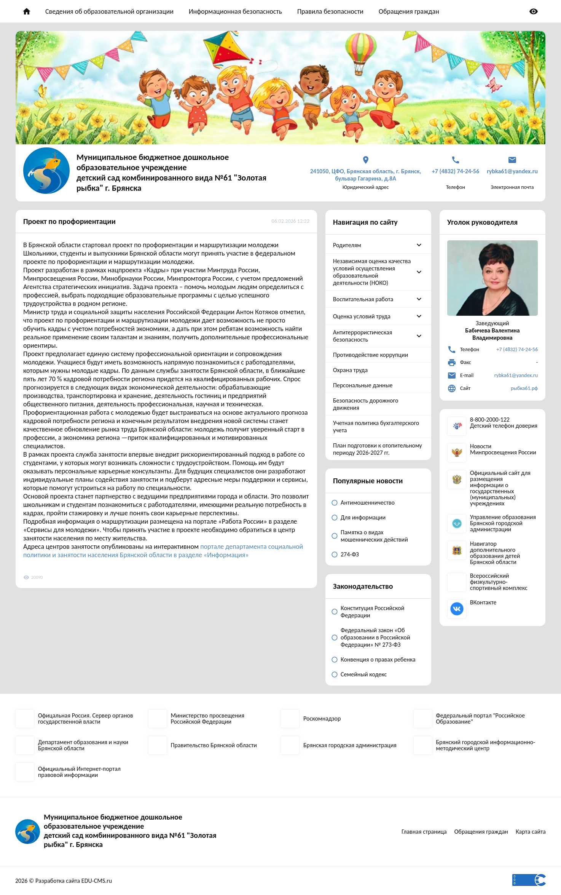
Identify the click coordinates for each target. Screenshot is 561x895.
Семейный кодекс (364, 674)
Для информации (363, 517)
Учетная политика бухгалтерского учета (376, 426)
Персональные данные (363, 385)
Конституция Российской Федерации (372, 611)
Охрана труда (350, 370)
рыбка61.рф (524, 388)
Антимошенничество (368, 502)
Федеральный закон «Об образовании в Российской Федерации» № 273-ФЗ (375, 637)
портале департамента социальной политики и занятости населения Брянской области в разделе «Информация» (163, 550)
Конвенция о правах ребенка (378, 659)
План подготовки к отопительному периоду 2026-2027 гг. (377, 449)
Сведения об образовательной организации (109, 11)
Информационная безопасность (235, 11)
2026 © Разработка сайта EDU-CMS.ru (63, 880)
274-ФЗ (350, 554)
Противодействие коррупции (370, 354)
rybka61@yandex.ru (516, 375)
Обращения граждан (409, 11)
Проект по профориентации (69, 221)
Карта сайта (531, 831)
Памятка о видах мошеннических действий (374, 536)
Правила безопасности (330, 11)
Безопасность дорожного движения (365, 404)
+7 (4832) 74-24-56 (517, 349)
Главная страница (424, 831)
